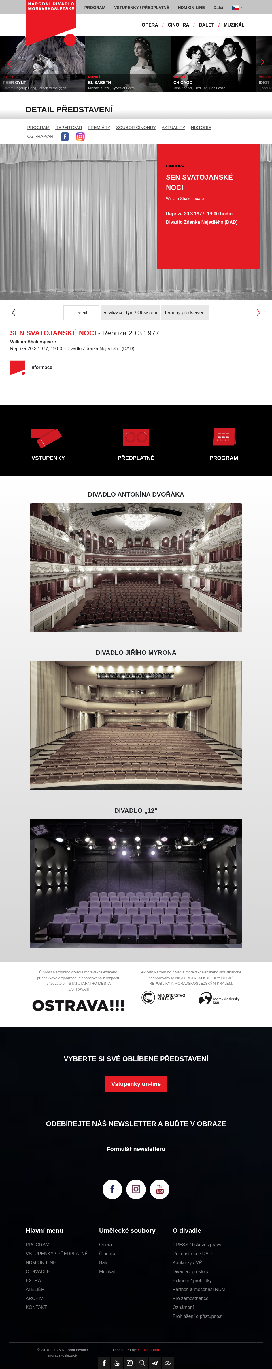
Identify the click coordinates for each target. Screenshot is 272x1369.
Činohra (107, 1253)
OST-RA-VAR (40, 136)
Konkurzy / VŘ (187, 1262)
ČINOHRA (178, 25)
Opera (105, 1244)
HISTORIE (201, 127)
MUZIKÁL (234, 25)
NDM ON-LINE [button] (191, 7)
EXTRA (33, 1280)
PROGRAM (38, 127)
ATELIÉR (35, 1289)
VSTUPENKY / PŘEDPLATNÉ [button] (141, 7)
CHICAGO (182, 82)
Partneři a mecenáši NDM (199, 1289)
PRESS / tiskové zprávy (197, 1244)
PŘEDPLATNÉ (136, 458)
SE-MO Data (148, 1350)
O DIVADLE (38, 1271)
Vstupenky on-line (136, 1084)
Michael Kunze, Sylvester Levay (111, 88)
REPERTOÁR (68, 127)
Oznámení (183, 1307)
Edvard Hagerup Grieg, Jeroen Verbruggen (34, 88)
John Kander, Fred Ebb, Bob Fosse (199, 88)
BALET (206, 25)
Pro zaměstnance (191, 1298)
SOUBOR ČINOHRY (136, 127)
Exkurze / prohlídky (192, 1280)
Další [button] (218, 7)
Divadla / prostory (191, 1271)
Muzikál (107, 1271)
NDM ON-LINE (41, 1262)
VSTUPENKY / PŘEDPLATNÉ (57, 1253)
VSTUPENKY (48, 458)
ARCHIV (34, 1298)
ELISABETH (99, 82)
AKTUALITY (173, 127)
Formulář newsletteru (136, 1149)
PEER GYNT (14, 82)
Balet (104, 1262)
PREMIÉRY (99, 127)
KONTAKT (36, 1307)
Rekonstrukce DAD (192, 1253)
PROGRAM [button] (94, 7)
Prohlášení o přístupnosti (198, 1316)
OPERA (150, 25)
